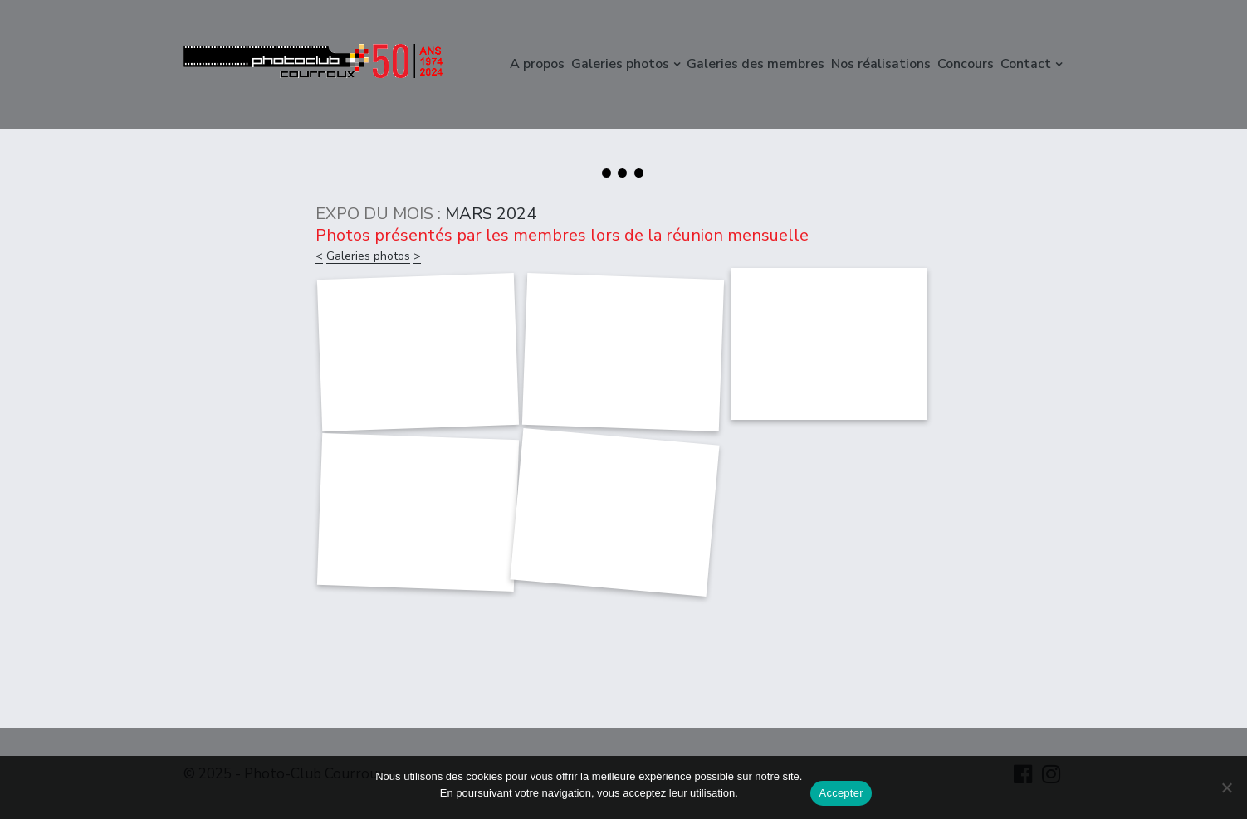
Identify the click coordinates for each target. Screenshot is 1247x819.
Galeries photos (620, 64)
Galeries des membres (755, 64)
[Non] (1226, 787)
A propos (537, 64)
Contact (1025, 64)
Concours (965, 64)
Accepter (841, 793)
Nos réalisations (881, 64)
